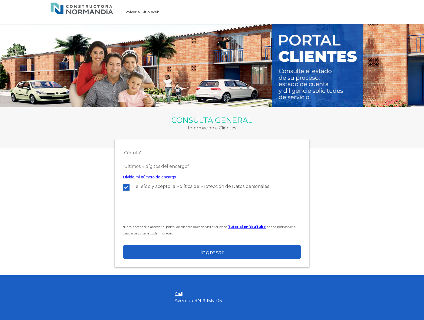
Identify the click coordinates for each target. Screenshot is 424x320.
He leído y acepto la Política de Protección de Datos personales (196, 186)
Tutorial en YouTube (247, 227)
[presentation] (164, 210)
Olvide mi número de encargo (149, 177)
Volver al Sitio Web (142, 12)
